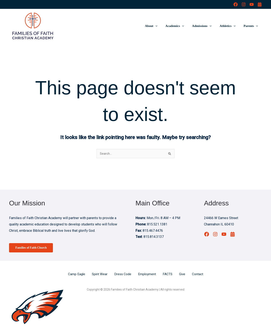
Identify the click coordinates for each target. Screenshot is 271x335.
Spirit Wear (99, 274)
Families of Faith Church (32, 248)
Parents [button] (251, 26)
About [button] (159, 26)
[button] (163, 26)
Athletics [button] (230, 26)
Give (183, 274)
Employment (147, 274)
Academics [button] (181, 26)
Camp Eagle (75, 274)
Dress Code (122, 274)
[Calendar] (259, 4)
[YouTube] (251, 4)
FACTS (168, 274)
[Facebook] (235, 4)
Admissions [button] (206, 26)
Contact (198, 274)
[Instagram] (243, 4)
